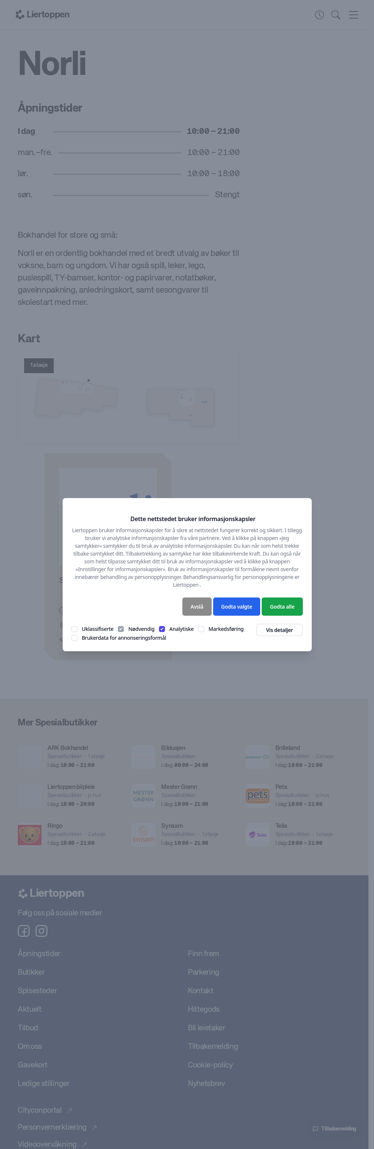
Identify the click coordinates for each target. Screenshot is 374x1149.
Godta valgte (236, 606)
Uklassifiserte (98, 628)
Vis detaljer (279, 629)
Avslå (197, 606)
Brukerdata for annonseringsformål (124, 637)
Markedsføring (226, 628)
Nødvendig (141, 628)
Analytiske (181, 628)
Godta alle (282, 606)
